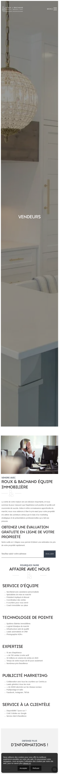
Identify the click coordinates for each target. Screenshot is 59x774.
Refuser (36, 768)
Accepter (23, 768)
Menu (52, 9)
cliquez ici (27, 763)
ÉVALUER (39, 554)
